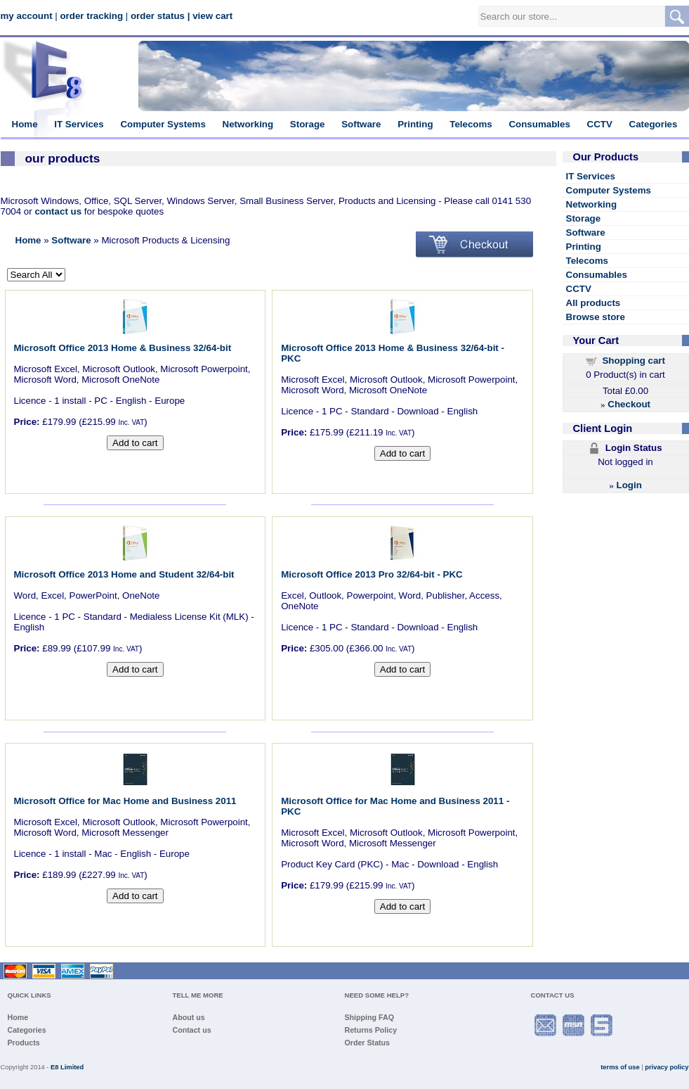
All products (593, 303)
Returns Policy (371, 1030)
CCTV (599, 124)
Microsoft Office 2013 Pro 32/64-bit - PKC (372, 574)
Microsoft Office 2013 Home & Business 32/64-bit (123, 348)
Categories (653, 124)
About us (189, 1017)
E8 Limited (67, 1067)
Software (361, 124)
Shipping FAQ (369, 1017)
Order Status (368, 1042)
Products (24, 1042)
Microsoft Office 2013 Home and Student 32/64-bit (124, 574)
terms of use (620, 1067)
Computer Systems (162, 124)
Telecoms (471, 124)
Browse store (595, 317)
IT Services (78, 124)
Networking (248, 124)
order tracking (91, 16)
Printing (415, 124)
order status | (160, 16)
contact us (57, 211)
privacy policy (666, 1067)
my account (27, 16)
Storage (307, 124)
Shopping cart (633, 360)
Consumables (539, 124)
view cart (212, 16)
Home (25, 124)
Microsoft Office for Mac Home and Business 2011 (125, 801)
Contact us (192, 1030)
